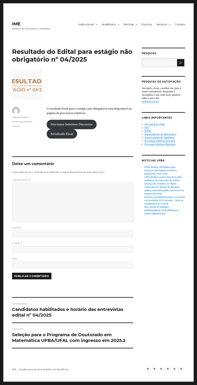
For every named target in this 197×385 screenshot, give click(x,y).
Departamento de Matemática (160, 134)
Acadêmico (109, 24)
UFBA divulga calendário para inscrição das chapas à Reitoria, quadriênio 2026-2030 (160, 170)
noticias (16, 126)
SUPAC (147, 131)
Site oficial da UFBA (154, 124)
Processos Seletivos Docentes (159, 141)
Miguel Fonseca (20, 117)
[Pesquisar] (180, 62)
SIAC (146, 127)
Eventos (147, 24)
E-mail (17, 243)
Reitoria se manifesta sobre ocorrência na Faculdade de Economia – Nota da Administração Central (164, 200)
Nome (16, 227)
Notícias (129, 24)
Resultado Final (62, 134)
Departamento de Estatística (159, 137)
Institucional (86, 24)
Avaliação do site (150, 101)
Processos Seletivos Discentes (72, 124)
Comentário (21, 180)
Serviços (161, 24)
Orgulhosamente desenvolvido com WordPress (43, 369)
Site (14, 259)
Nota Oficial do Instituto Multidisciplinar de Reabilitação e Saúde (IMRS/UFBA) (161, 210)
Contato (180, 24)
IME (16, 23)
